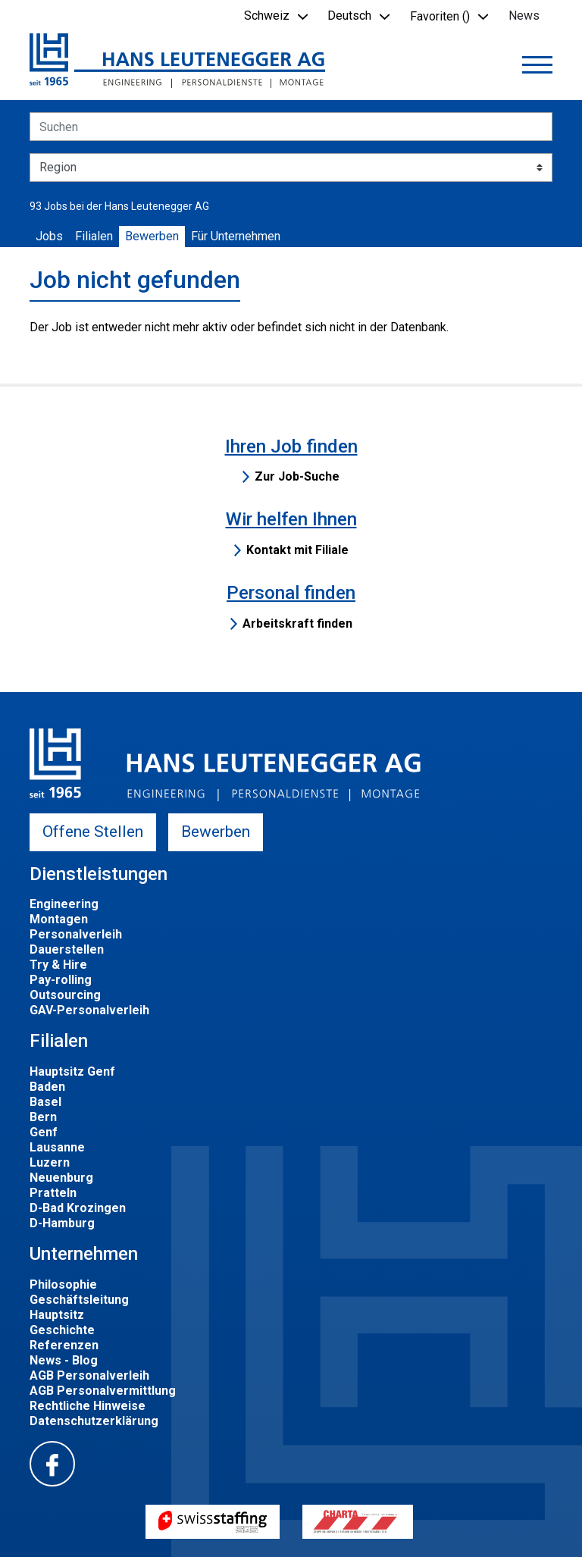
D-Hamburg (62, 1223)
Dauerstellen (67, 949)
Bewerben (152, 236)
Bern (43, 1117)
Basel (45, 1102)
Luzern (50, 1162)
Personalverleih (76, 934)
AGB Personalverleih (89, 1375)
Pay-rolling (61, 980)
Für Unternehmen (235, 236)
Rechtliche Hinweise (88, 1406)
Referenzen (64, 1345)
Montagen (59, 919)
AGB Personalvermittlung (103, 1390)
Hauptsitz (57, 1315)
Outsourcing (65, 995)
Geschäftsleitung (79, 1299)
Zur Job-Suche (297, 476)
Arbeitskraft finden (297, 623)
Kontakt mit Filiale (297, 550)
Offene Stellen (92, 831)
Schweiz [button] (266, 15)
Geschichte (62, 1330)
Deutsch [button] (349, 15)
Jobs (49, 236)
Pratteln (53, 1193)
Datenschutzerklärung (94, 1421)
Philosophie (63, 1284)
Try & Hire (58, 964)
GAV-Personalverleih (89, 1010)
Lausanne (57, 1147)
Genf (44, 1132)
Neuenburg (61, 1177)
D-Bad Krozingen (78, 1208)
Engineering (64, 904)
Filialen (94, 236)
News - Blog (64, 1360)
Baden (47, 1086)
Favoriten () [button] (440, 16)
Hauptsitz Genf (72, 1071)
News (524, 15)
